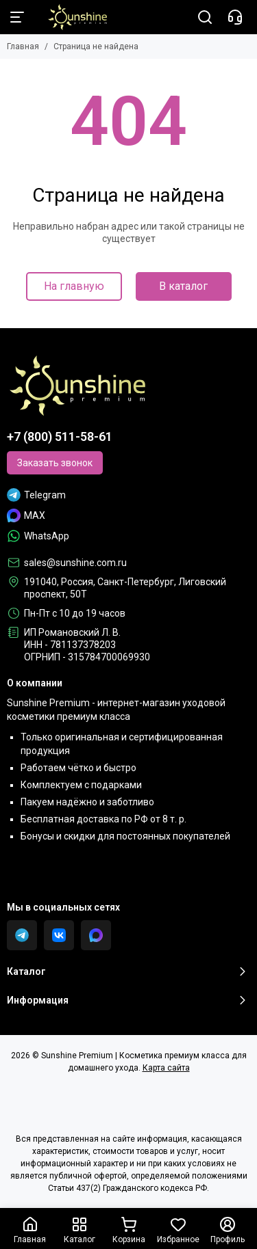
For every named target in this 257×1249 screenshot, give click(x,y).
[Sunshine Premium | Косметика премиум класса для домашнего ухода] (70, 17)
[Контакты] (235, 17)
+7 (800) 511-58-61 (59, 436)
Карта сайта (166, 1068)
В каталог (183, 286)
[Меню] (17, 17)
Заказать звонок (55, 462)
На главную (74, 286)
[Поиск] (205, 17)
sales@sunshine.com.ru (75, 562)
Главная (23, 46)
